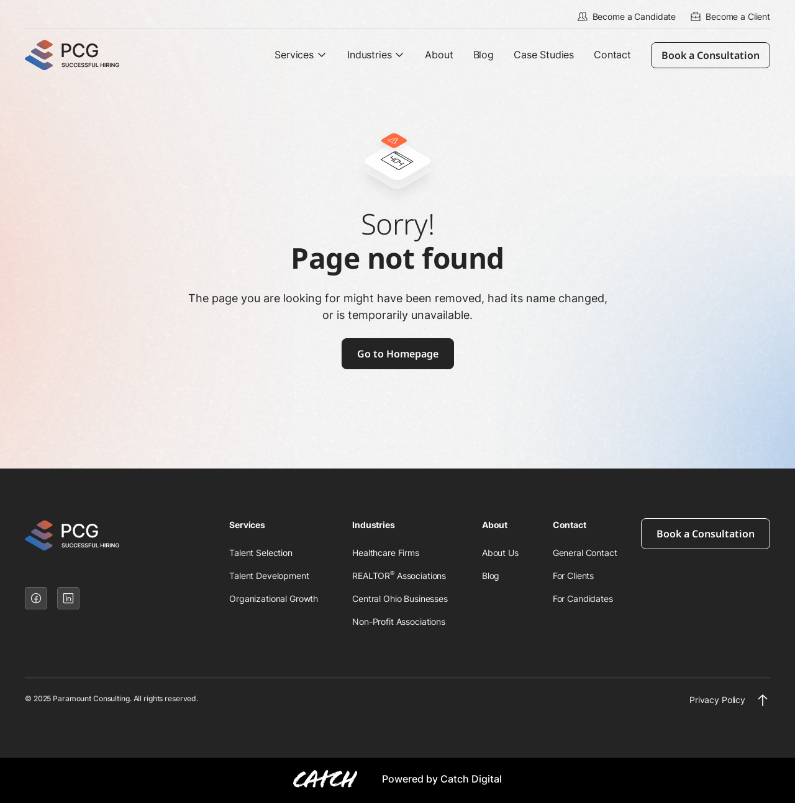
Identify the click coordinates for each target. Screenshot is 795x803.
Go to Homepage (397, 354)
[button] (301, 55)
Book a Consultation (710, 55)
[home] (84, 55)
